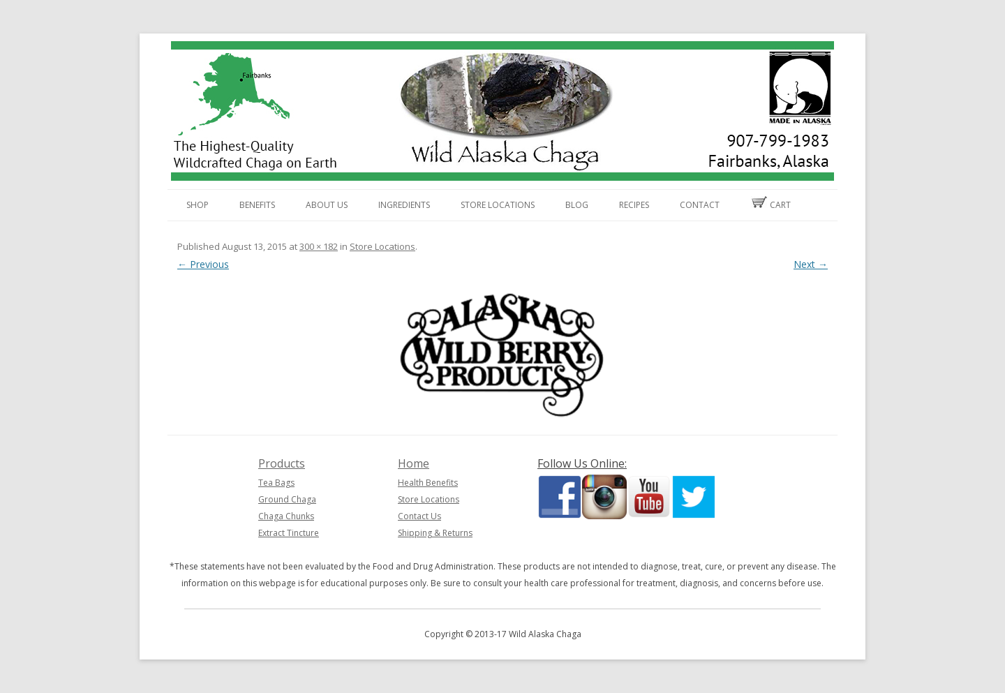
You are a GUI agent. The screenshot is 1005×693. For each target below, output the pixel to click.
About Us (327, 205)
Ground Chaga (287, 499)
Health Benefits (428, 483)
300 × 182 (318, 246)
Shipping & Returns (435, 533)
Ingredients (404, 205)
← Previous (203, 264)
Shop (197, 205)
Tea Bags (276, 483)
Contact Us (419, 516)
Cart (770, 203)
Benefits (257, 205)
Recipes (634, 205)
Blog (576, 205)
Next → (811, 264)
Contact (700, 205)
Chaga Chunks (286, 516)
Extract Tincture (288, 533)
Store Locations (498, 205)
